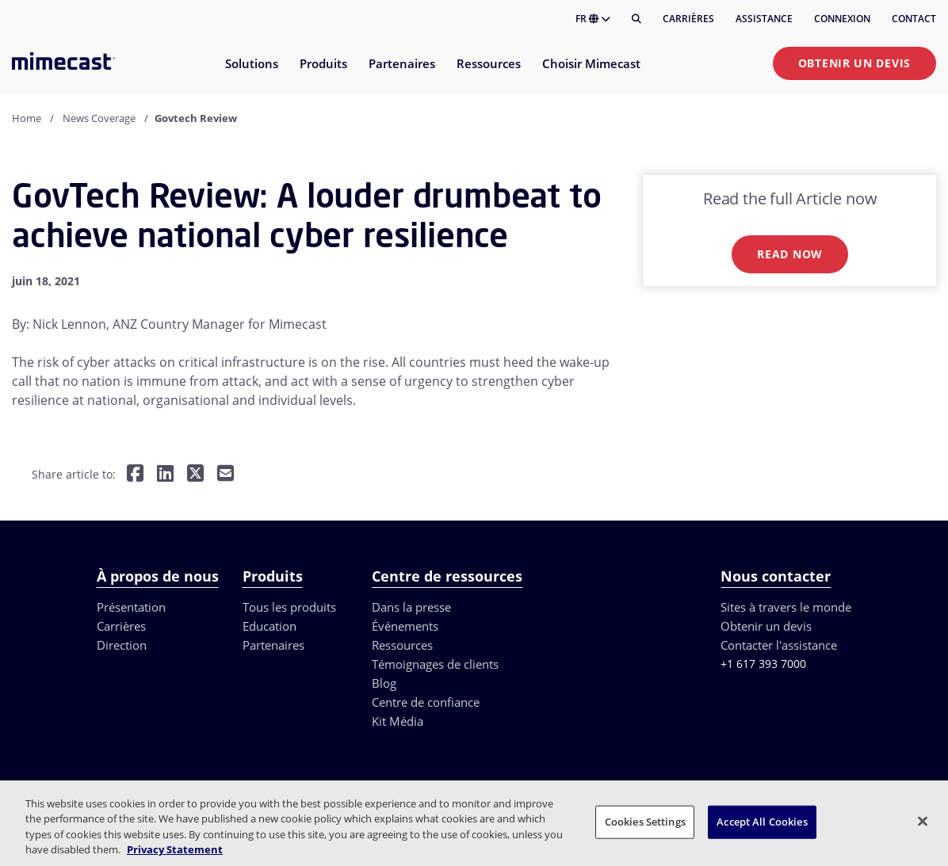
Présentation (131, 607)
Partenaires (273, 645)
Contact (914, 18)
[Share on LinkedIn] (165, 475)
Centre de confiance (426, 702)
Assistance (764, 18)
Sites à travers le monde (786, 607)
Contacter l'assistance (779, 645)
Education (269, 626)
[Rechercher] (636, 19)
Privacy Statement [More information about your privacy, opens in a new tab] (175, 849)
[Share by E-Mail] (225, 475)
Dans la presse (411, 607)
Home (26, 118)
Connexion (842, 18)
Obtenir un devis (854, 63)
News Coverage (99, 118)
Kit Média (397, 721)
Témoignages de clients (435, 664)
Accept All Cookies (762, 821)
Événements (405, 626)
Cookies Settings (645, 821)
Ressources (402, 645)
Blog (384, 683)
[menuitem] (251, 73)
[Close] (922, 820)
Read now (790, 253)
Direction (122, 645)
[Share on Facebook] (135, 475)
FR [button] (592, 18)
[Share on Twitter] (195, 475)
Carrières (688, 18)
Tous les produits (289, 607)
